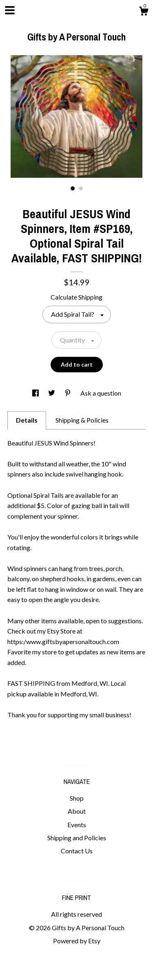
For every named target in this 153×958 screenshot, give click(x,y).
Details (27, 420)
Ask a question (100, 393)
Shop (77, 798)
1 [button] (73, 188)
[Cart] (143, 12)
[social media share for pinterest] (68, 393)
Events (76, 824)
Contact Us (77, 851)
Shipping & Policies (82, 420)
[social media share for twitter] (52, 393)
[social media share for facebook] (36, 393)
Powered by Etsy (76, 941)
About (77, 811)
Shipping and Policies (76, 838)
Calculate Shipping (76, 297)
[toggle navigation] (10, 10)
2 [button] (81, 188)
